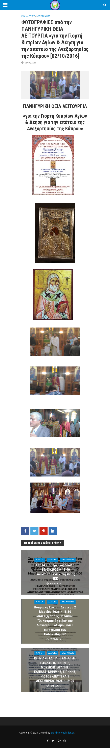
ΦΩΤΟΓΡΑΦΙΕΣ (43, 16)
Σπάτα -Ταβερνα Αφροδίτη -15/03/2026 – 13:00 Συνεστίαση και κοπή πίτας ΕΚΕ (55, 572)
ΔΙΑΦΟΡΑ (52, 559)
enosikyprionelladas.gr (62, 732)
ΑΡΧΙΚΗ (39, 559)
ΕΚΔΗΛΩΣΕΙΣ (28, 16)
